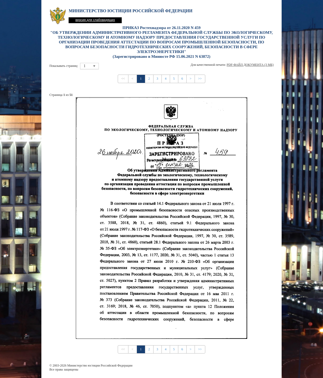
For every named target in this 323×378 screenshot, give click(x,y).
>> (200, 78)
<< (123, 78)
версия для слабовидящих (95, 20)
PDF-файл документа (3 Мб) (250, 65)
